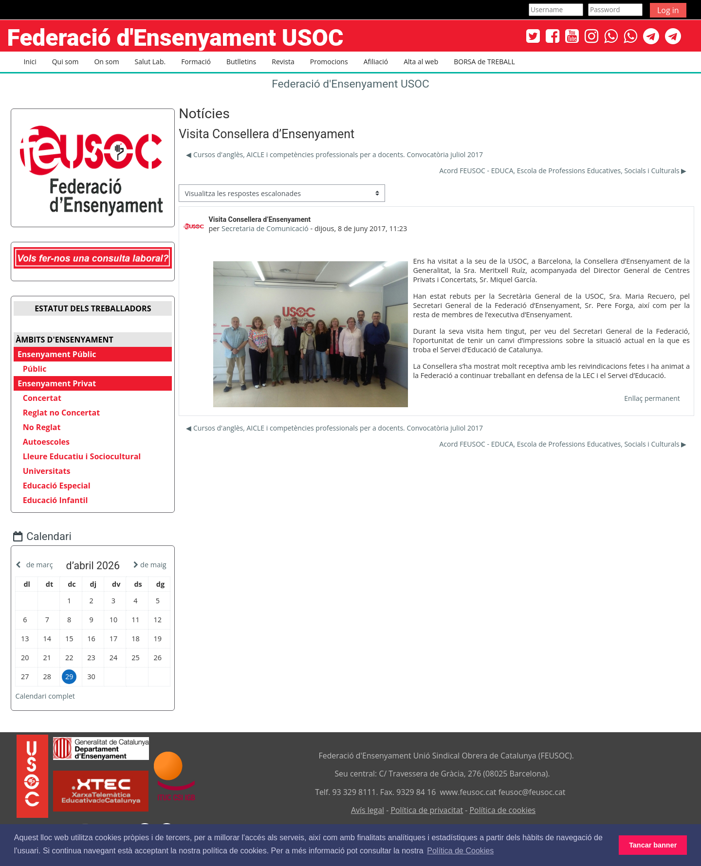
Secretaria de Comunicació (265, 228)
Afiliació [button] (376, 61)
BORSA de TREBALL (484, 61)
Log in (668, 10)
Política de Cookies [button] (460, 851)
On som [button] (106, 61)
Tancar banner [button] (653, 845)
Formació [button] (196, 61)
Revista (283, 61)
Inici (29, 61)
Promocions (329, 61)
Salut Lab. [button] (150, 61)
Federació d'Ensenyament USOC (350, 83)
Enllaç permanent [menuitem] (652, 398)
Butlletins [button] (241, 61)
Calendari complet (52, 696)
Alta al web (421, 61)
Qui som (65, 61)
